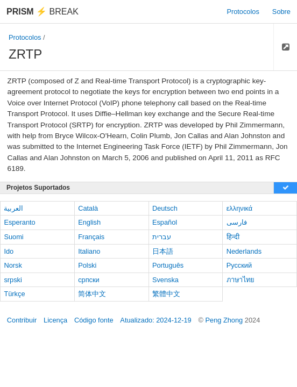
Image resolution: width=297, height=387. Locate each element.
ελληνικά (240, 208)
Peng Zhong (224, 320)
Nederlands (244, 251)
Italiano (89, 251)
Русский (239, 265)
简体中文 (92, 294)
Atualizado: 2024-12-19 (155, 320)
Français (91, 237)
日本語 (162, 251)
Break (42, 11)
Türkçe (14, 294)
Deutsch (165, 208)
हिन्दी (233, 237)
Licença (55, 320)
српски (89, 280)
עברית (161, 237)
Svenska (165, 280)
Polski (87, 265)
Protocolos (243, 12)
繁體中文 (166, 294)
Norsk (13, 265)
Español (164, 222)
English (89, 222)
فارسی (237, 222)
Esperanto (19, 222)
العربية (13, 208)
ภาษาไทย (240, 280)
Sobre (281, 12)
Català (88, 208)
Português (167, 265)
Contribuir (22, 320)
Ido (8, 251)
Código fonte (94, 320)
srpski (13, 280)
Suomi (13, 237)
